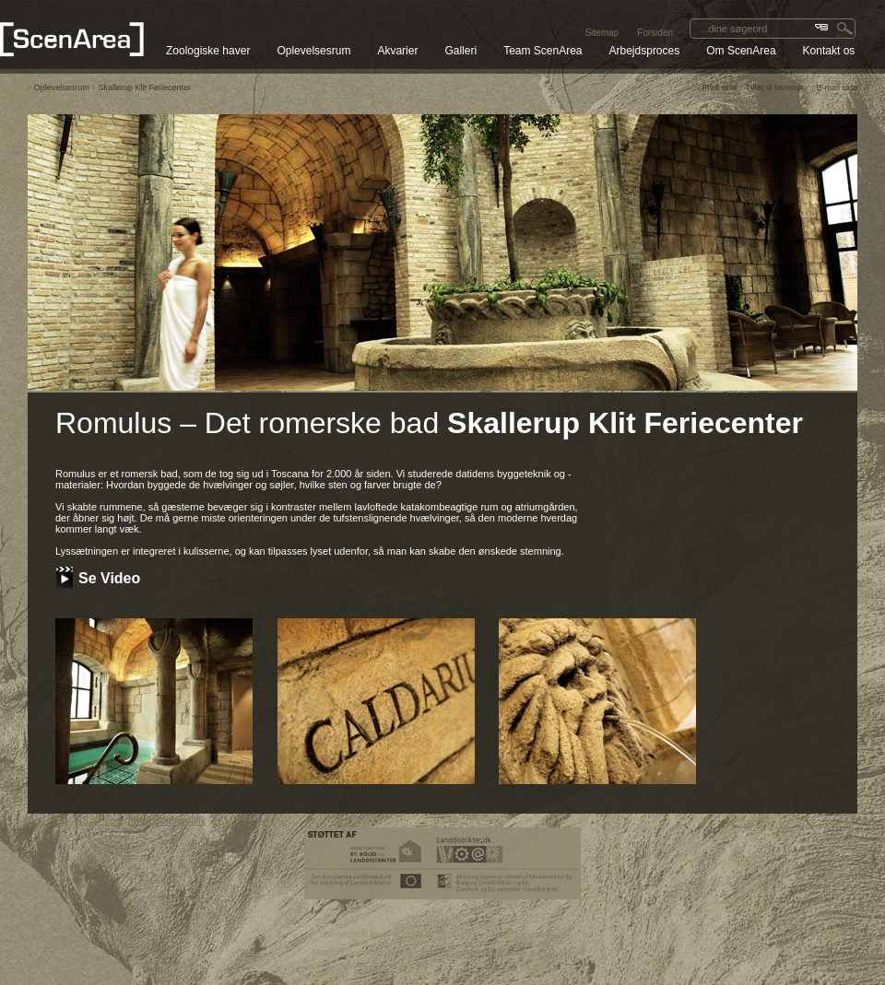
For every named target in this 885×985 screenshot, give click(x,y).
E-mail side (836, 87)
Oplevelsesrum (61, 87)
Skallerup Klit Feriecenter (145, 87)
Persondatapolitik (167, 820)
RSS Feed (98, 820)
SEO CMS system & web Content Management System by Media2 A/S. (443, 952)
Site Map (47, 820)
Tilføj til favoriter (775, 87)
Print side (719, 87)
